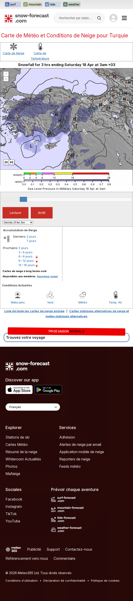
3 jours (31, 236)
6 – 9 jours (25, 256)
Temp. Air (115, 302)
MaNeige (12, 473)
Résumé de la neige (21, 451)
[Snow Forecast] (27, 18)
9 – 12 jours (26, 260)
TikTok (11, 513)
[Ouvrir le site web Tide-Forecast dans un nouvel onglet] (52, 5)
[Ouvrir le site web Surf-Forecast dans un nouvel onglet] (13, 5)
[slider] (23, 199)
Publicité (34, 549)
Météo (82, 302)
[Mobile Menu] (124, 18)
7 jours (31, 241)
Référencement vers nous (26, 558)
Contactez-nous (78, 549)
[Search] (100, 18)
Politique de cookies (105, 580)
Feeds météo (70, 466)
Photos (11, 466)
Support (53, 549)
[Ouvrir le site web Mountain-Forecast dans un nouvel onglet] (33, 5)
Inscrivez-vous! (47, 276)
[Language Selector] (32, 407)
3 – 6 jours (25, 252)
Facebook (13, 499)
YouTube (12, 521)
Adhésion (67, 437)
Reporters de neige (74, 459)
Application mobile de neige (81, 451)
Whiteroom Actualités (23, 459)
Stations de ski (17, 437)
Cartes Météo (16, 444)
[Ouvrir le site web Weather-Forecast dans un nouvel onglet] (72, 5)
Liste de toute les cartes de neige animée (34, 311)
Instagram (13, 506)
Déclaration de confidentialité (64, 580)
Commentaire (64, 558)
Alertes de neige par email (80, 444)
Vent (50, 302)
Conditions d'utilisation (21, 580)
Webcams (18, 302)
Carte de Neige (13, 53)
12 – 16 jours (26, 265)
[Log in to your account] (113, 18)
